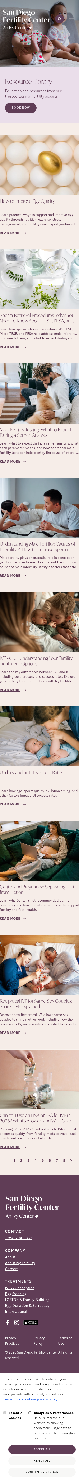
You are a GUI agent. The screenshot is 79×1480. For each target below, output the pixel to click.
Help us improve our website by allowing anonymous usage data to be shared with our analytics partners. (55, 1425)
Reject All (42, 1461)
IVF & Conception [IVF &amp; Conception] (19, 1288)
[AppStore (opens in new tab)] (30, 1322)
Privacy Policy (39, 1341)
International (16, 1312)
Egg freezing (16, 1294)
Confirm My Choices (42, 1472)
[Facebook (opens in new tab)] (7, 1322)
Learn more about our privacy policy (30, 1399)
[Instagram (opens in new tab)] (16, 1322)
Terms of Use (65, 1341)
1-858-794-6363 (18, 1238)
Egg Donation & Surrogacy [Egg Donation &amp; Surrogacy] (27, 1306)
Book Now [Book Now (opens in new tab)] (21, 107)
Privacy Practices (12, 1341)
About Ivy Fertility (20, 1263)
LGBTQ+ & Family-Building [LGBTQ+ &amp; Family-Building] (27, 1300)
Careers (11, 1269)
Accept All (42, 1449)
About (10, 1257)
